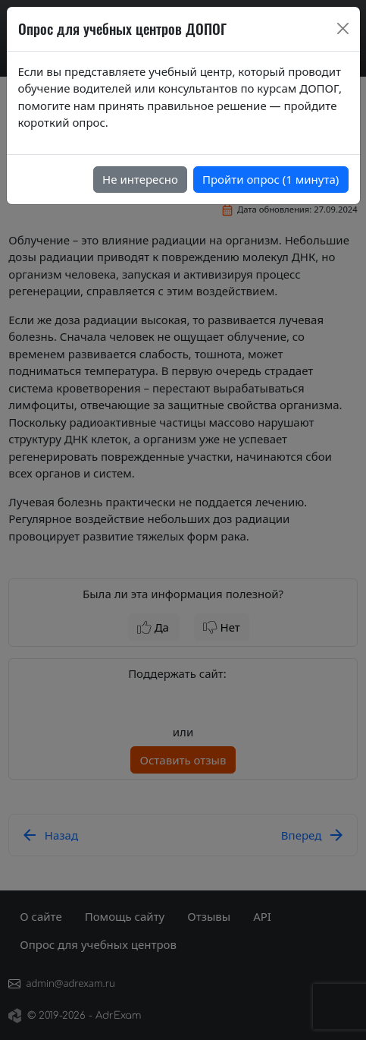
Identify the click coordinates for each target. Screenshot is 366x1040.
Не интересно (140, 179)
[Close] (342, 28)
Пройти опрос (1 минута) (270, 179)
